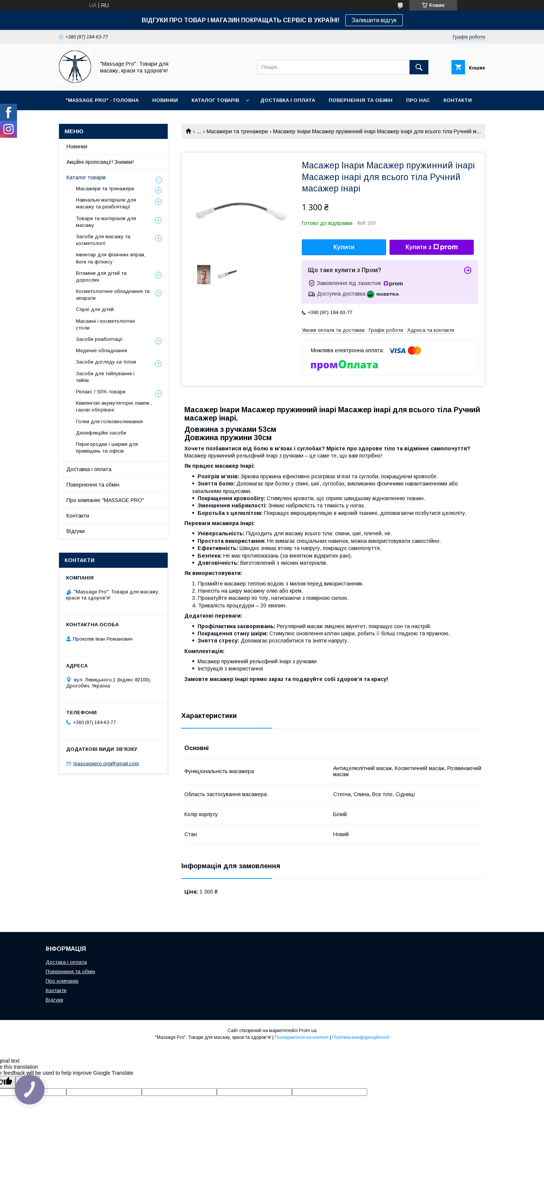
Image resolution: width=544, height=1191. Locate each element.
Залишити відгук (374, 20)
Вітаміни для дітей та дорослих (101, 276)
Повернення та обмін (92, 485)
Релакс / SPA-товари (100, 391)
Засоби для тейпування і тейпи (105, 377)
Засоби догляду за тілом (106, 362)
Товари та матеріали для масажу (106, 222)
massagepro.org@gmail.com (106, 763)
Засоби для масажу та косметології (103, 240)
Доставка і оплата (88, 469)
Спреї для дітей (95, 309)
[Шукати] (419, 67)
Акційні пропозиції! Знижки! (100, 162)
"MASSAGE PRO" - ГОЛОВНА (102, 100)
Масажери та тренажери (237, 131)
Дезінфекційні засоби (101, 433)
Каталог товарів (86, 177)
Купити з (431, 247)
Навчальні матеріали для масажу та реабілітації (106, 203)
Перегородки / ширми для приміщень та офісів (107, 447)
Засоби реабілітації (99, 339)
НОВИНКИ (165, 100)
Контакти (77, 516)
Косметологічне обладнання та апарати (113, 294)
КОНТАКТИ (458, 100)
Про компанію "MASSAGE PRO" (105, 500)
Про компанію (62, 981)
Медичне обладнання (101, 350)
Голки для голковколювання (109, 421)
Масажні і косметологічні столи (105, 324)
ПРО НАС (418, 100)
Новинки (76, 146)
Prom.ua (308, 1030)
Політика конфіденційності (360, 1037)
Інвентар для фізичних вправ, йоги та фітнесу (110, 258)
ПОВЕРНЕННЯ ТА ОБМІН (361, 100)
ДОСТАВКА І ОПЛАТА (287, 100)
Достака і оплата (66, 962)
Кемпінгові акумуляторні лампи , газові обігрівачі (114, 406)
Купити (344, 247)
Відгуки (75, 531)
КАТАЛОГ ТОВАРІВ (215, 100)
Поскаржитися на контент (302, 1037)
